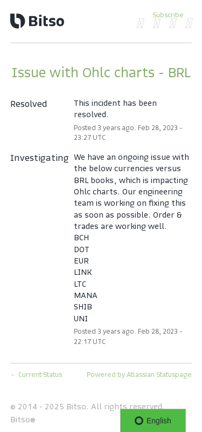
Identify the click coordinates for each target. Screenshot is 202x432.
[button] (168, 15)
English (153, 420)
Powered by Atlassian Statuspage (139, 374)
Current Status (36, 374)
